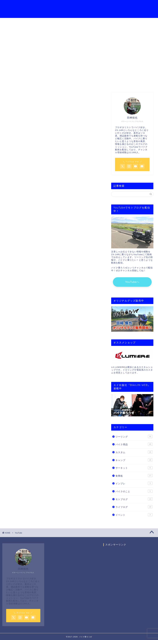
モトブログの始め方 (103, 4)
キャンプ (133, 459)
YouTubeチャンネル (75, 4)
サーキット (133, 467)
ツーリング (133, 436)
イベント (133, 514)
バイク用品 (133, 444)
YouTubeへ (132, 282)
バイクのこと (133, 491)
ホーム (35, 4)
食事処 (133, 475)
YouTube (79, 59)
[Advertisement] (129, 577)
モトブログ (133, 499)
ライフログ (133, 506)
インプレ (133, 483)
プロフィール (51, 4)
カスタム (133, 452)
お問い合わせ (126, 4)
